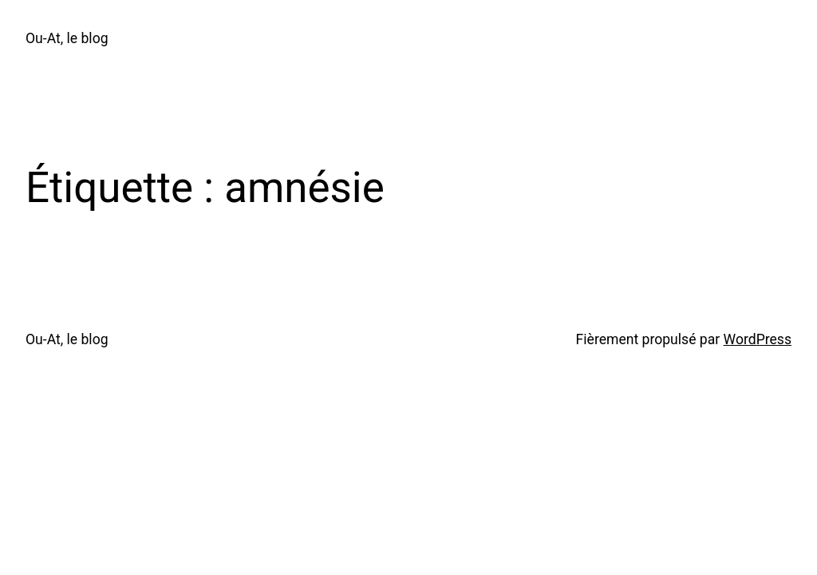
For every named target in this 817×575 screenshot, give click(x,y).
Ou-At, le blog (67, 38)
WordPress (757, 339)
